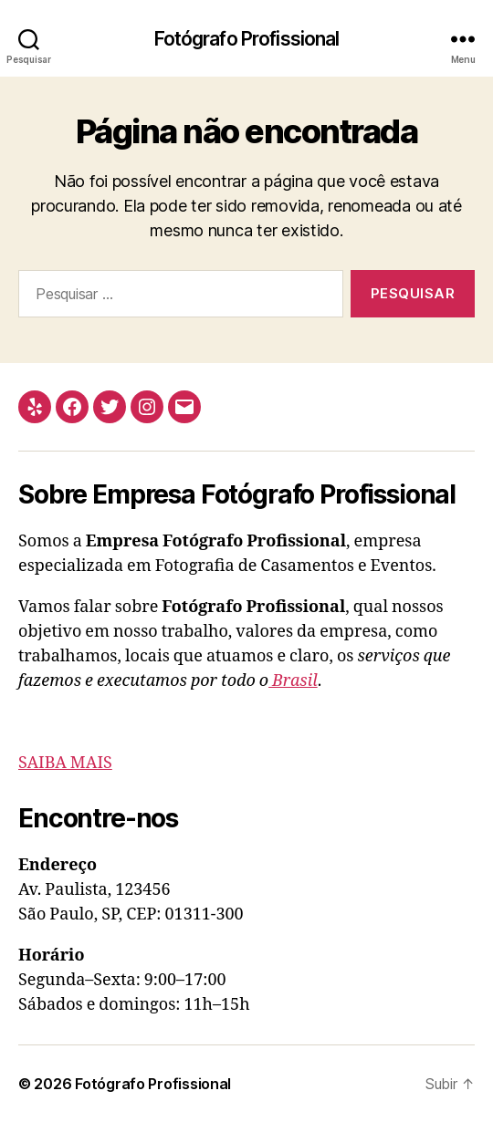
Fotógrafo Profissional (247, 38)
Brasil (293, 680)
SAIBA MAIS (65, 763)
